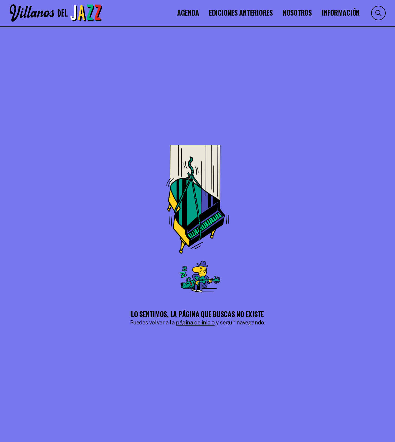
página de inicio (195, 322)
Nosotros (297, 12)
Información (341, 12)
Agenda (188, 12)
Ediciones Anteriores (241, 12)
